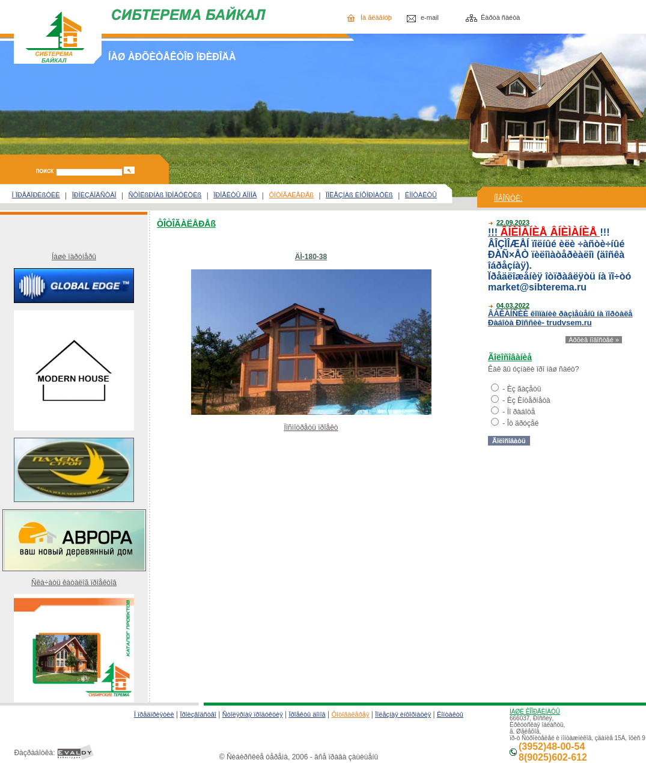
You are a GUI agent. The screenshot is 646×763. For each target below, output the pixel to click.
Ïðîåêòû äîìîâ (306, 714)
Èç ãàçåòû (524, 389)
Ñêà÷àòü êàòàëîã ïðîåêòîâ (74, 582)
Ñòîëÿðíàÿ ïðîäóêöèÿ (252, 714)
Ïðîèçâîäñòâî (198, 714)
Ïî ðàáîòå (521, 412)
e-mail (430, 17)
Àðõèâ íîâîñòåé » (593, 339)
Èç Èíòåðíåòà (528, 400)
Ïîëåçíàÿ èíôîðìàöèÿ (403, 714)
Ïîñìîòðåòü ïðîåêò (311, 427)
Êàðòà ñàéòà (500, 17)
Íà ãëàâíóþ (376, 17)
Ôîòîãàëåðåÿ (350, 714)
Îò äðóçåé (523, 423)
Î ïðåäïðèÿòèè (154, 714)
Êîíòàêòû (450, 714)
